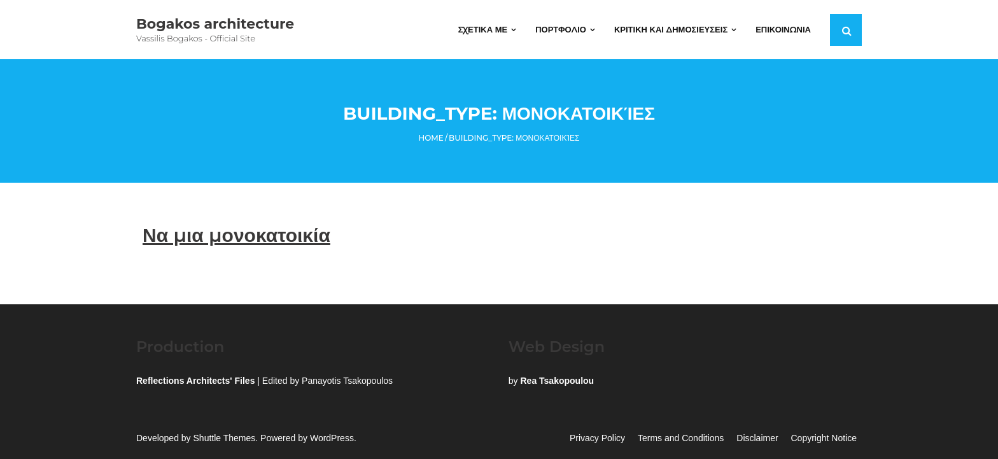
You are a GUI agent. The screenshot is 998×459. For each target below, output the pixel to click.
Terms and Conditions (681, 438)
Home (431, 138)
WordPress (332, 438)
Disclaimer (757, 438)
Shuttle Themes (224, 438)
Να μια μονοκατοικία (236, 235)
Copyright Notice (824, 438)
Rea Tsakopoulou (557, 381)
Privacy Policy (597, 438)
